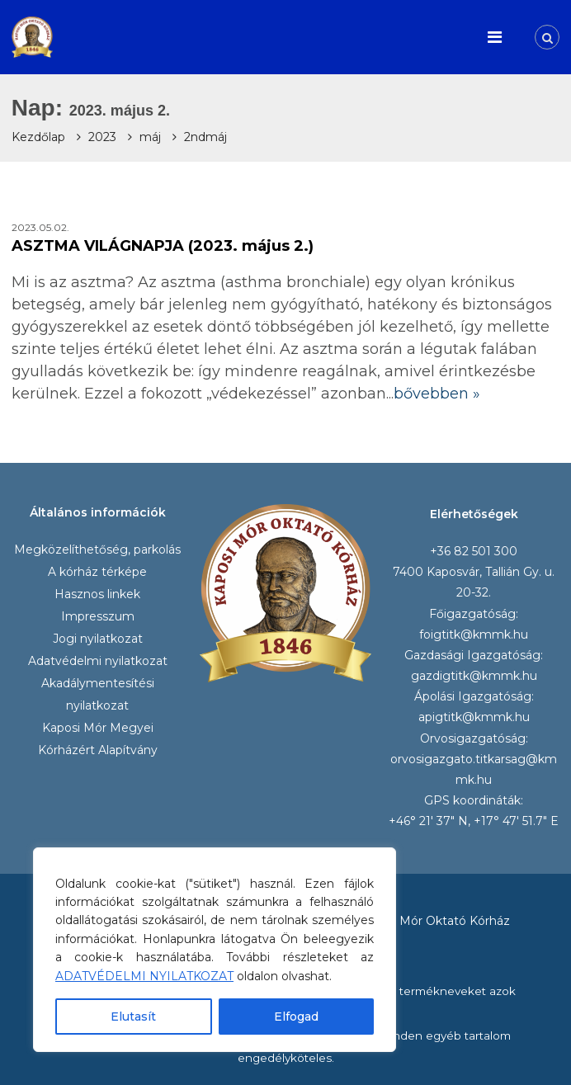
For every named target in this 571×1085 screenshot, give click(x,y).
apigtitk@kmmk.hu (474, 717)
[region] (214, 949)
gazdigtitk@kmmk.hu (474, 675)
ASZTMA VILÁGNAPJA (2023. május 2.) (163, 246)
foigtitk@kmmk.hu (473, 634)
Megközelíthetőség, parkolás (97, 549)
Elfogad (296, 1016)
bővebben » (437, 393)
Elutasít (133, 1016)
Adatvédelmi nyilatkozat (98, 660)
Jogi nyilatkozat (98, 638)
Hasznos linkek (97, 594)
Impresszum (97, 616)
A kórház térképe (97, 571)
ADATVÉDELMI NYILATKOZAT (144, 976)
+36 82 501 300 (473, 551)
